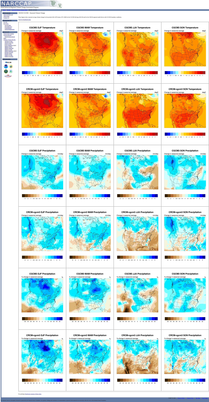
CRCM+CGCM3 (9, 42)
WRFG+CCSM (8, 55)
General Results (7, 35)
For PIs (5, 22)
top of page (205, 398)
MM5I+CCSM (8, 49)
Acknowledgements (9, 29)
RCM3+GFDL (8, 54)
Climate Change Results (10, 39)
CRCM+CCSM (8, 41)
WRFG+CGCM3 (9, 56)
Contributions (8, 28)
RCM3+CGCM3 (9, 52)
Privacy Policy (181, 398)
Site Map (198, 398)
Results (8, 10)
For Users (6, 23)
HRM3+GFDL (8, 47)
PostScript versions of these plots (33, 394)
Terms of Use (190, 398)
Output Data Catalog (9, 33)
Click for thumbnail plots (24, 19)
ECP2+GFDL (8, 44)
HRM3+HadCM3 (9, 48)
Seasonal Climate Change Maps (19, 10)
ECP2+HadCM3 (9, 45)
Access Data (8, 25)
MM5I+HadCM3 (9, 51)
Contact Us (6, 18)
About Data (6, 16)
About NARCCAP (8, 14)
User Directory (8, 26)
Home (4, 10)
